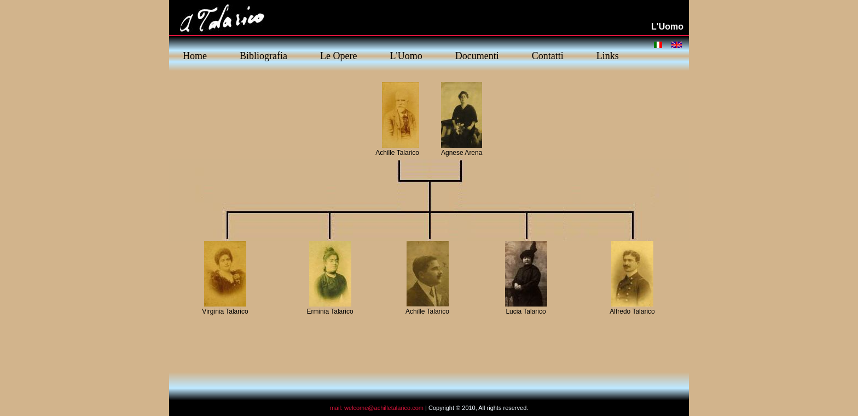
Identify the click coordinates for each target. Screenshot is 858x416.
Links (607, 55)
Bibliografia (263, 55)
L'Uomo (406, 55)
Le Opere (338, 55)
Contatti (548, 55)
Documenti (477, 55)
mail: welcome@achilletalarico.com (377, 408)
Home (195, 55)
